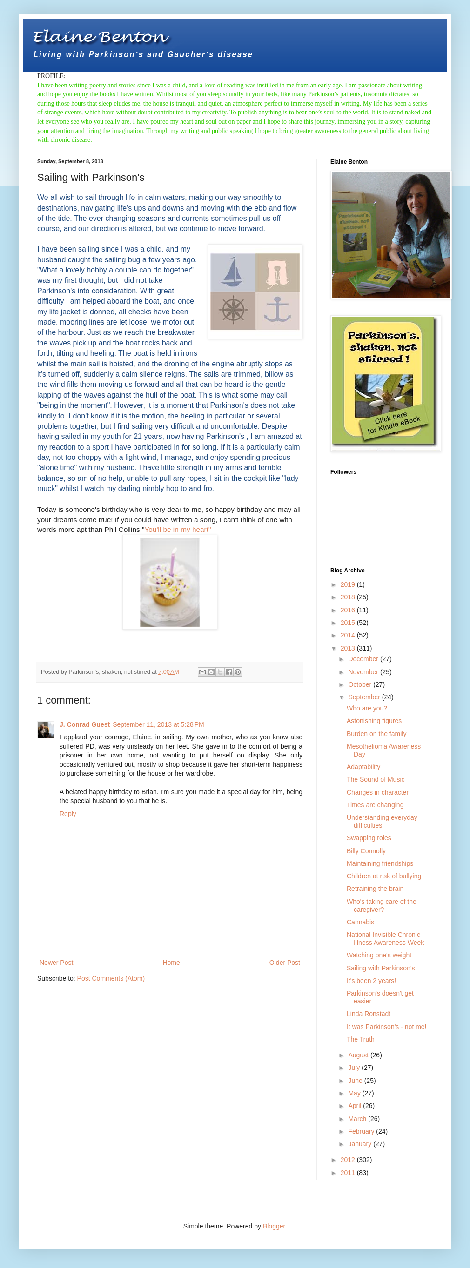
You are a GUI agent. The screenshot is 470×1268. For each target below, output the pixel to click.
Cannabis (360, 922)
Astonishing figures (374, 720)
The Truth (361, 1039)
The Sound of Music (376, 779)
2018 (349, 597)
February (362, 1131)
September (365, 697)
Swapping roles (369, 838)
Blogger (274, 1226)
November (364, 672)
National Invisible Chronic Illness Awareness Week (385, 938)
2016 (349, 610)
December (364, 659)
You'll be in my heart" (177, 529)
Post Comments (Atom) (111, 978)
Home (171, 962)
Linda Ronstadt (368, 1013)
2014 (349, 635)
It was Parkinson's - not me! (387, 1026)
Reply (68, 813)
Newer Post (56, 962)
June (356, 1080)
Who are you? (367, 708)
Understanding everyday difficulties (382, 821)
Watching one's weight (379, 955)
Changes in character (378, 792)
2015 (349, 622)
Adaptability (363, 766)
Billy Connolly (366, 851)
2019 (349, 584)
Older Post (284, 962)
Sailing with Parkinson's (381, 968)
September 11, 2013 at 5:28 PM (158, 724)
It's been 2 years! (371, 980)
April (355, 1105)
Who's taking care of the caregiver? (381, 905)
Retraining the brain (375, 888)
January (360, 1144)
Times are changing (375, 805)
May (355, 1093)
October (360, 684)
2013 (349, 648)
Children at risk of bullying (384, 876)
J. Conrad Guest (85, 724)
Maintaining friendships (380, 863)
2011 (349, 1172)
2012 (349, 1159)
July (355, 1067)
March (358, 1118)
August (359, 1055)
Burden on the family (376, 733)
